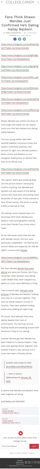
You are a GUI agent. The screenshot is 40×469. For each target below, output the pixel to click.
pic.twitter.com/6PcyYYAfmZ (19, 366)
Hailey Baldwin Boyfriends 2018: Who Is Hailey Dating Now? (11, 423)
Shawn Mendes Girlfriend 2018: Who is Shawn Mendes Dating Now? (10, 414)
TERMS (31, 453)
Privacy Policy (20, 462)
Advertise (20, 460)
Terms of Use (20, 464)
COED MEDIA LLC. (14, 466)
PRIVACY (25, 453)
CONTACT (18, 453)
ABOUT (12, 453)
